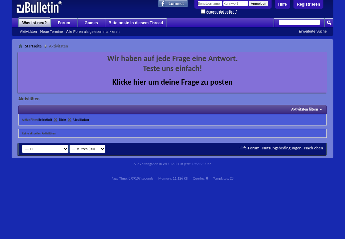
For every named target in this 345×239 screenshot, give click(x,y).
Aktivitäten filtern (304, 109)
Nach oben (313, 147)
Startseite (33, 45)
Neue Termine (51, 32)
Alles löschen (81, 119)
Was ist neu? (34, 23)
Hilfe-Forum (249, 147)
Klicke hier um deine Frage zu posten (172, 82)
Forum (64, 23)
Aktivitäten (28, 32)
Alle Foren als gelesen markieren (93, 32)
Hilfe (282, 4)
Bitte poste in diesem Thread (136, 23)
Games (91, 23)
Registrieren (308, 4)
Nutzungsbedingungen (282, 147)
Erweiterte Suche (313, 31)
